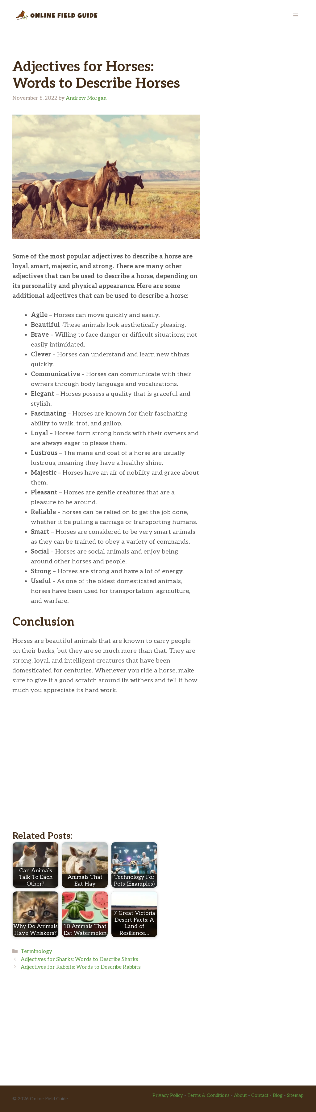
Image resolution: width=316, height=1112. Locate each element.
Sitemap (295, 1095)
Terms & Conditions (208, 1095)
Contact (259, 1095)
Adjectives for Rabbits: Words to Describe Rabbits (81, 967)
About (240, 1095)
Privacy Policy (167, 1095)
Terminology (36, 951)
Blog (278, 1095)
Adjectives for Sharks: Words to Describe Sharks (79, 959)
